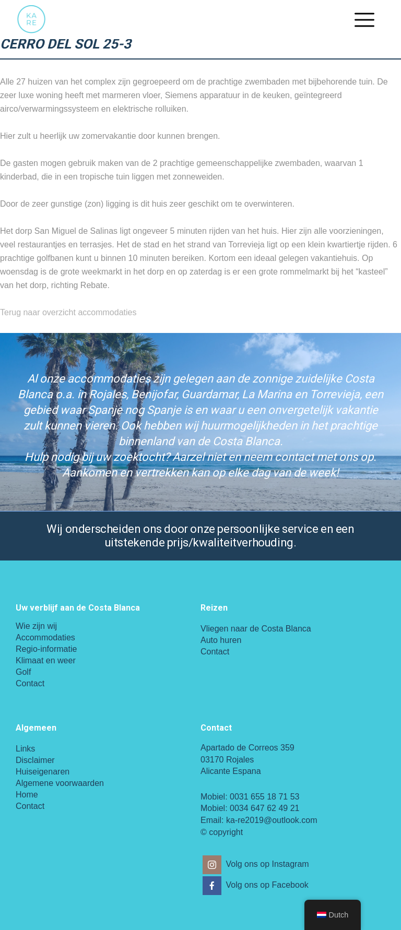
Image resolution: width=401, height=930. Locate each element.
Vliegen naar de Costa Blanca (255, 628)
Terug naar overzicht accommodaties (68, 312)
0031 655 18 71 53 (264, 796)
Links (25, 748)
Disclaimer (35, 760)
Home (27, 794)
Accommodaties (45, 637)
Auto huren (220, 640)
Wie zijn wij (36, 626)
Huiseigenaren (42, 771)
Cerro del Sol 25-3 (65, 44)
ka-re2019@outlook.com (271, 820)
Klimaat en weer (46, 660)
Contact (30, 683)
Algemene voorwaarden (60, 783)
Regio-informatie (46, 649)
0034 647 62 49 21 (264, 808)
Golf (23, 671)
